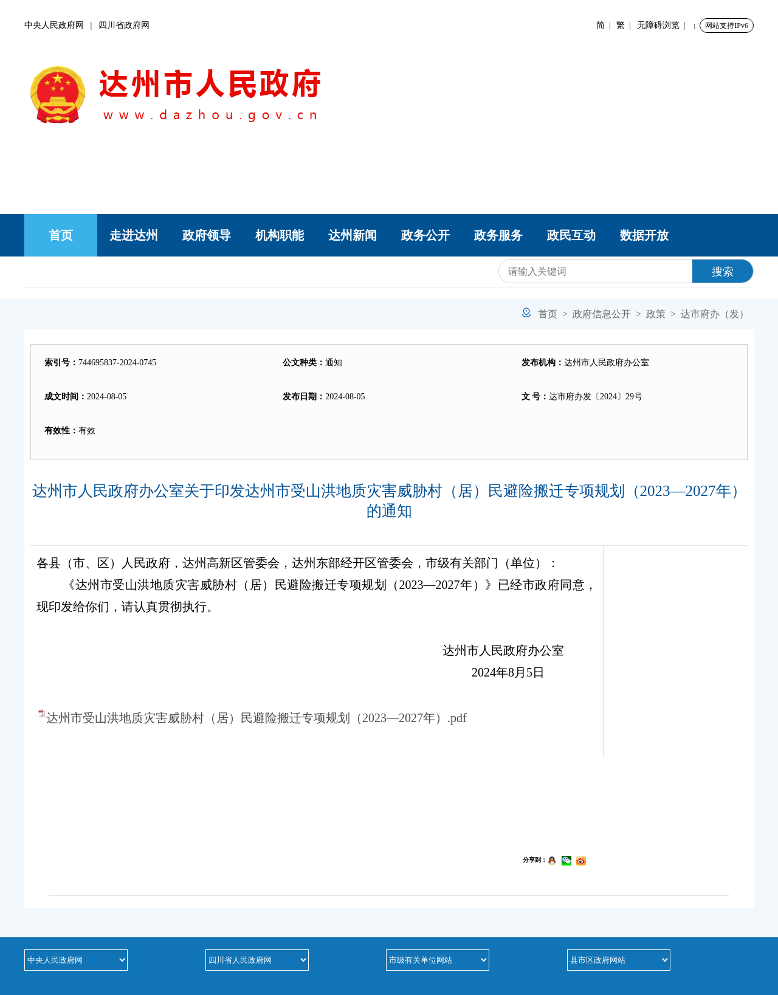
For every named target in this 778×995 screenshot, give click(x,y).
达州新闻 (352, 235)
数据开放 (644, 235)
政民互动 (571, 235)
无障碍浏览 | (663, 25)
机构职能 (279, 235)
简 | (605, 25)
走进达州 (133, 235)
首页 (61, 235)
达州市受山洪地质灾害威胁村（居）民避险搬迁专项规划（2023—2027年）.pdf (256, 718)
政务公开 (425, 235)
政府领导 (206, 235)
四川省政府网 (124, 25)
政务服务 (498, 235)
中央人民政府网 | (61, 25)
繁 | (625, 25)
